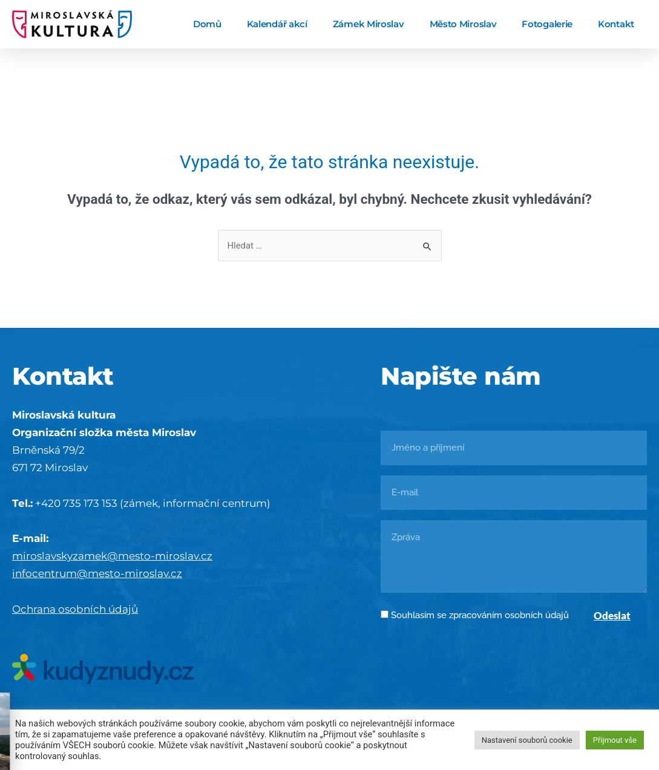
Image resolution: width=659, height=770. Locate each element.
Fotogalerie (547, 24)
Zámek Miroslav (368, 24)
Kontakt (616, 24)
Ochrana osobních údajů (75, 609)
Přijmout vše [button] (615, 740)
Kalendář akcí (277, 24)
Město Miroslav (463, 24)
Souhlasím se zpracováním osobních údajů (480, 615)
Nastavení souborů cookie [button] (527, 740)
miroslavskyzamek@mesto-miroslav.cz (112, 556)
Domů (207, 24)
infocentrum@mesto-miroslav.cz (97, 573)
